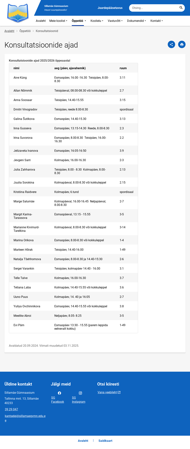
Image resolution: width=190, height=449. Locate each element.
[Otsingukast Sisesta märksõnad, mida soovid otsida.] (157, 8)
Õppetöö (79, 21)
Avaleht (41, 21)
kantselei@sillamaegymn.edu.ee (25, 418)
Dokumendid (137, 21)
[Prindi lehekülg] (182, 44)
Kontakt (157, 21)
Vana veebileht (107, 392)
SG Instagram (78, 397)
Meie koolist (58, 21)
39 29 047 (11, 409)
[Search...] (181, 8)
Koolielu (97, 21)
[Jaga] (171, 44)
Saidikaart (105, 441)
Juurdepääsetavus (110, 8)
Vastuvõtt (115, 21)
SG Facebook (57, 397)
